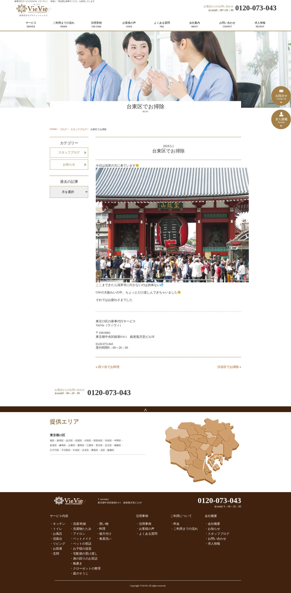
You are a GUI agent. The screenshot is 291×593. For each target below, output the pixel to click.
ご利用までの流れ (63, 24)
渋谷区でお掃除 (228, 367)
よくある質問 (162, 24)
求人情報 (260, 24)
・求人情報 (212, 543)
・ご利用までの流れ (184, 528)
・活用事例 (143, 523)
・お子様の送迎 (80, 548)
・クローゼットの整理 (85, 568)
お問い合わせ (227, 24)
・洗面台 (56, 538)
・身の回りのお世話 (84, 558)
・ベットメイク (80, 538)
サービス (31, 24)
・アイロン (77, 533)
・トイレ (56, 528)
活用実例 (96, 24)
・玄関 (54, 553)
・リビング (57, 543)
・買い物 (102, 523)
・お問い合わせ (215, 538)
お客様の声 (129, 24)
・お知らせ (212, 528)
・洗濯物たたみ (80, 528)
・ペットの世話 (80, 543)
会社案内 (194, 24)
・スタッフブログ (217, 533)
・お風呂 (56, 533)
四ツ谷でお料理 (108, 367)
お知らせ (69, 164)
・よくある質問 (146, 533)
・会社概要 (212, 523)
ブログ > (64, 129)
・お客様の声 (145, 528)
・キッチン (57, 523)
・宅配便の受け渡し (84, 553)
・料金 (175, 523)
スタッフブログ (79, 129)
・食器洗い (103, 538)
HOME (53, 129)
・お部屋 (56, 548)
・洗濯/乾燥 (78, 523)
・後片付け (103, 533)
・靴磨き (76, 563)
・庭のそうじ (79, 573)
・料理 (100, 528)
